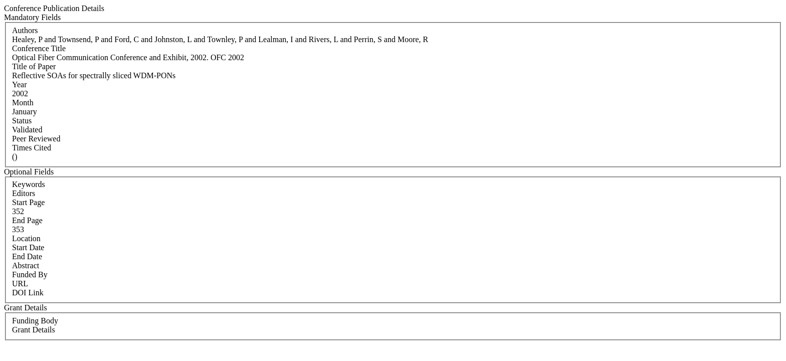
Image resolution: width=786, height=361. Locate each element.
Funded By (30, 274)
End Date (27, 256)
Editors (23, 193)
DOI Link (28, 292)
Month (23, 102)
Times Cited (31, 147)
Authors (25, 30)
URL (20, 283)
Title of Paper (34, 66)
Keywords (28, 184)
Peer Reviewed (36, 138)
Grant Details (33, 329)
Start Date (28, 247)
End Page (27, 220)
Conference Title (39, 48)
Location (26, 238)
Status (22, 120)
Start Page (28, 202)
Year (19, 84)
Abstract (25, 265)
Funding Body (35, 320)
